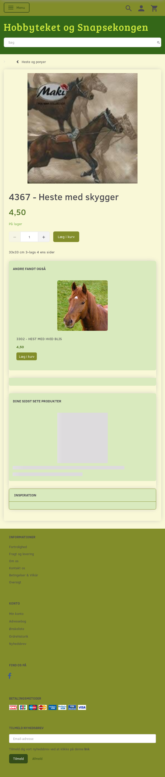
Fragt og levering (21, 554)
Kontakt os (17, 568)
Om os (13, 561)
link (87, 749)
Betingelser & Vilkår (23, 575)
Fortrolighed (18, 547)
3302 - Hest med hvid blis (39, 338)
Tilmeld (18, 758)
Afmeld (37, 758)
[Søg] (158, 42)
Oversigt (15, 582)
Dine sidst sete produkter (37, 401)
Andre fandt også (29, 268)
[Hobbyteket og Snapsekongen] (76, 27)
